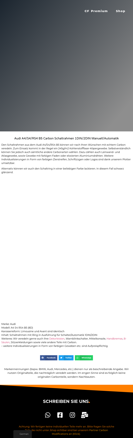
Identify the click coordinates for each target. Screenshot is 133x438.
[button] (48, 357)
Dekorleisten (57, 338)
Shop (120, 10)
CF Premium (96, 10)
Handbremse (114, 338)
